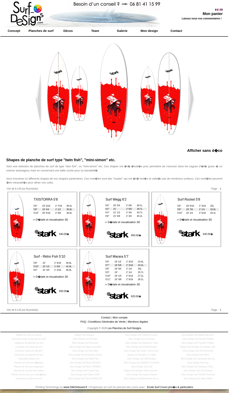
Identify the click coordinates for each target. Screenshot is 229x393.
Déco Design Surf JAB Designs (141, 359)
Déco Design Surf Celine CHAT (85, 374)
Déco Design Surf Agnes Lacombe (85, 347)
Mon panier (213, 14)
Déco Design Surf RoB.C (198, 355)
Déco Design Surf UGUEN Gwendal (198, 374)
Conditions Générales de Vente (107, 321)
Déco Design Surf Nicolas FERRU (198, 339)
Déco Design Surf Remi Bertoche (198, 351)
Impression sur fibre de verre (29, 378)
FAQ (83, 321)
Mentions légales (138, 321)
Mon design (149, 30)
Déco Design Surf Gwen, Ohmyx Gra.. (141, 351)
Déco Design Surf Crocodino (141, 339)
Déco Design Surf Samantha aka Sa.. (198, 359)
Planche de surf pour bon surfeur (29, 370)
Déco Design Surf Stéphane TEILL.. (198, 367)
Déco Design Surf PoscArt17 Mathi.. (198, 343)
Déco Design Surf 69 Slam (85, 339)
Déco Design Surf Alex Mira (85, 351)
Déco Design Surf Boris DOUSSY (85, 363)
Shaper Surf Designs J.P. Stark (141, 355)
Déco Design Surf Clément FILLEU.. (141, 335)
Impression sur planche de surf (29, 355)
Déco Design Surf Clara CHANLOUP (85, 378)
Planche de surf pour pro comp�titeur (28, 374)
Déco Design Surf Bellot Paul (85, 359)
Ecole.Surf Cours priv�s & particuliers (170, 387)
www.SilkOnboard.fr (75, 387)
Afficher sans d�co (204, 150)
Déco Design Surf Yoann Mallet (198, 378)
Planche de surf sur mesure (28, 335)
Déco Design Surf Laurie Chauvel (141, 374)
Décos (68, 30)
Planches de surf (41, 30)
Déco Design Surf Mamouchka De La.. (141, 378)
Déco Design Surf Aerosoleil (85, 343)
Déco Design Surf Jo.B (141, 367)
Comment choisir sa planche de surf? (29, 339)
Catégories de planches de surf (28, 343)
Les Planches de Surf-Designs (124, 328)
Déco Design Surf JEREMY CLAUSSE (141, 363)
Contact (176, 30)
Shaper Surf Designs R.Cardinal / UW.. (198, 347)
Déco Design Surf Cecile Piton (85, 370)
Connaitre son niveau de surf (29, 347)
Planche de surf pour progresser (29, 367)
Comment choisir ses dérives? (29, 351)
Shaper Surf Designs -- (85, 335)
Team (95, 30)
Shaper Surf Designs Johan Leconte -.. (141, 370)
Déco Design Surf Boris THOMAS (85, 367)
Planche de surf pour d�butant (28, 363)
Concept (14, 30)
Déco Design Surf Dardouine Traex (142, 343)
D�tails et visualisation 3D (50, 219)
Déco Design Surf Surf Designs (198, 370)
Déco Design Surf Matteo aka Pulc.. (198, 335)
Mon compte (120, 317)
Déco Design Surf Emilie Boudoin (141, 347)
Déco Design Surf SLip (198, 363)
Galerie (122, 30)
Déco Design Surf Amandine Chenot (85, 355)
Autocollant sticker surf (28, 359)
